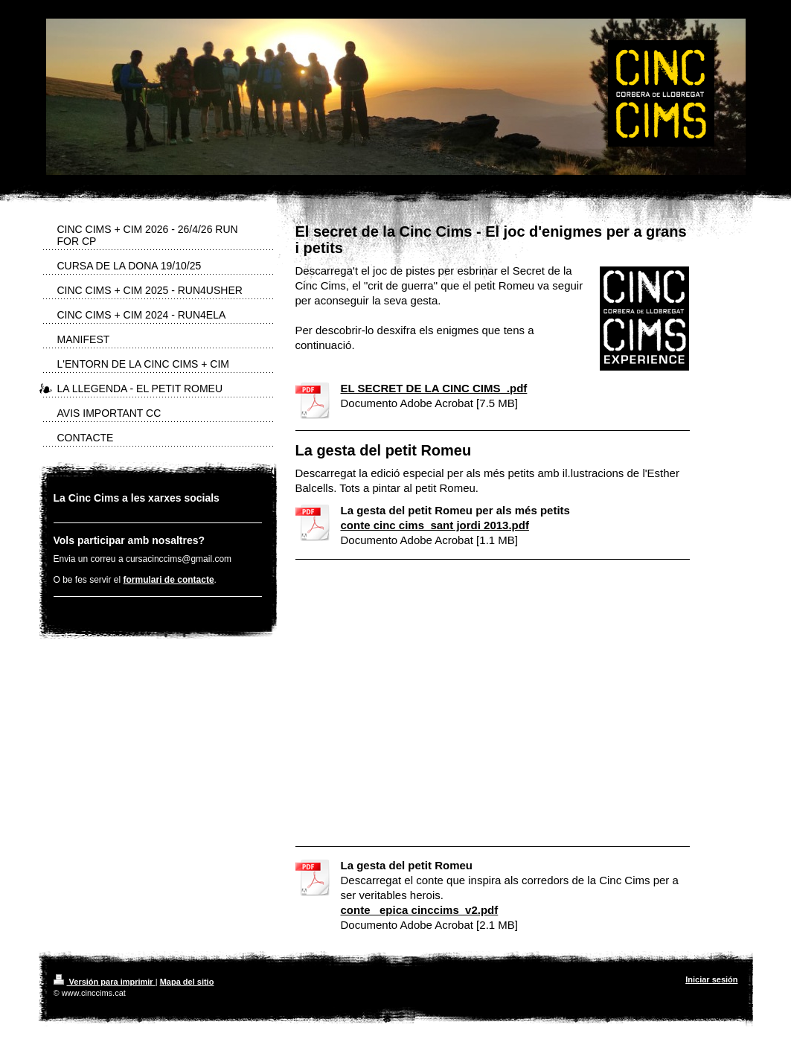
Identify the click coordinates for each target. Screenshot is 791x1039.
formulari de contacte (169, 580)
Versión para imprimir (105, 981)
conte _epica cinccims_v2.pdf (420, 910)
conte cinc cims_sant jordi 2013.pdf (435, 525)
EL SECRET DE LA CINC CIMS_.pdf (434, 388)
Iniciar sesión (711, 979)
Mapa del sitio (187, 981)
